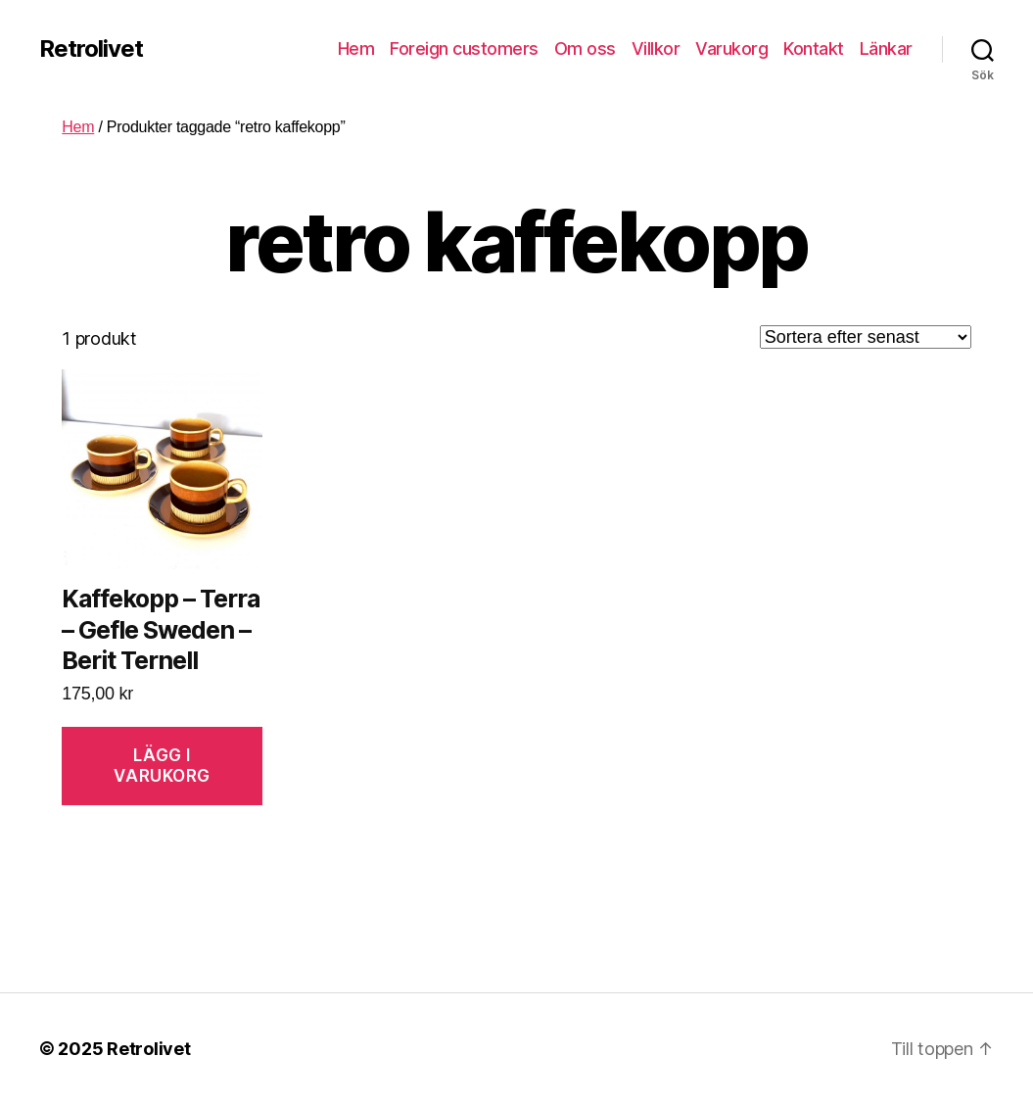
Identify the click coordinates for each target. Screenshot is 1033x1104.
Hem (356, 48)
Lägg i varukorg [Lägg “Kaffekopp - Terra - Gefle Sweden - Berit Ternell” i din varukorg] (162, 765)
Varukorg (731, 48)
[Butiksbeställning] (865, 337)
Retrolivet (91, 49)
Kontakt (813, 48)
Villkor (656, 48)
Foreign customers (464, 48)
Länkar (886, 48)
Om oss (585, 48)
